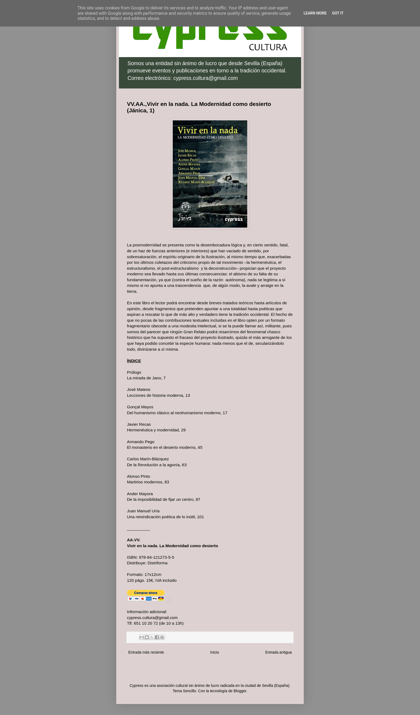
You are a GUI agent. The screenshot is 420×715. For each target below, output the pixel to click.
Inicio (214, 652)
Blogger (240, 691)
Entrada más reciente (146, 652)
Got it (337, 13)
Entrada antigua (278, 652)
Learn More (315, 13)
